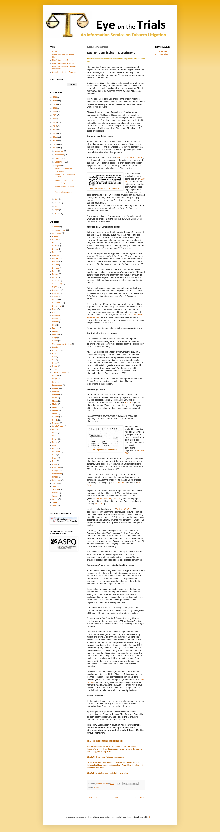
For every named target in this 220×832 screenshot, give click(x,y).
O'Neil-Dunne (57, 426)
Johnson (55, 369)
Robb (54, 464)
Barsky (55, 246)
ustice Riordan (118, 482)
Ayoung (55, 236)
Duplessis (56, 315)
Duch (54, 312)
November (59, 155)
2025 (55, 101)
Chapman (56, 290)
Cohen (55, 296)
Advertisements (58, 230)
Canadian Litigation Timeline (64, 72)
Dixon (54, 309)
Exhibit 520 (99, 504)
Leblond (55, 395)
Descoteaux (57, 303)
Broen (54, 271)
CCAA (54, 287)
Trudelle (55, 490)
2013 (55, 144)
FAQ (54, 325)
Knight (54, 379)
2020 (55, 119)
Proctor (55, 448)
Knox (54, 382)
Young (54, 502)
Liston (54, 398)
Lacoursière (57, 385)
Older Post (139, 797)
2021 (55, 115)
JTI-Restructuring (59, 372)
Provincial (56, 452)
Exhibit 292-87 (122, 509)
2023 (55, 108)
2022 (55, 111)
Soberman (56, 480)
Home (116, 797)
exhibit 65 (129, 402)
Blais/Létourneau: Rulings (62, 60)
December (59, 151)
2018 (55, 126)
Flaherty (55, 334)
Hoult (54, 363)
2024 (55, 104)
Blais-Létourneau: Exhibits (63, 63)
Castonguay (57, 284)
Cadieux (55, 281)
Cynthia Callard (102, 784)
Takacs (55, 483)
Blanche (55, 262)
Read (54, 455)
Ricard (96, 787)
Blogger (152, 817)
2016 (55, 133)
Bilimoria (55, 255)
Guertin (55, 347)
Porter (54, 442)
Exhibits (55, 322)
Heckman (56, 350)
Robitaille (56, 467)
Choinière (56, 293)
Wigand (55, 496)
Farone (55, 328)
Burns (54, 277)
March (58, 213)
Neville (55, 420)
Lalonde (55, 388)
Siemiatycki (57, 474)
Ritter (54, 461)
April (57, 210)
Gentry (55, 341)
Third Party (56, 486)
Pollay (54, 439)
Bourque (55, 268)
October (58, 158)
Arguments (56, 233)
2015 (55, 137)
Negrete (55, 417)
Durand (55, 319)
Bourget (55, 265)
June (57, 203)
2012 (55, 148)
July (57, 199)
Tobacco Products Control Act (129, 157)
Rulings (55, 471)
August (58, 166)
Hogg (54, 357)
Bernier (55, 252)
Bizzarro (55, 258)
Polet (54, 436)
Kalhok (55, 375)
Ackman (55, 227)
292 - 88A (116, 498)
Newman (55, 423)
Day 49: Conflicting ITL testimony (63, 181)
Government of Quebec (62, 344)
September (60, 162)
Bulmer (55, 274)
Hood (54, 360)
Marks (54, 404)
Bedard (55, 249)
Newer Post (93, 797)
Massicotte (56, 407)
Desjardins (56, 306)
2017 (55, 130)
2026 (55, 97)
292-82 (99, 498)
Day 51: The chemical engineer (63, 170)
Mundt (54, 414)
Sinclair (55, 477)
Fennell (55, 331)
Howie (54, 366)
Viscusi (55, 493)
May (57, 206)
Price (54, 445)
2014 (55, 141)
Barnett (55, 243)
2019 (55, 122)
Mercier (55, 410)
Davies (55, 300)
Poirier (55, 433)
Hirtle (54, 353)
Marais (55, 401)
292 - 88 (107, 498)
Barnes (55, 239)
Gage (54, 338)
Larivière (55, 391)
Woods (55, 499)
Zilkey (54, 505)
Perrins (55, 429)
